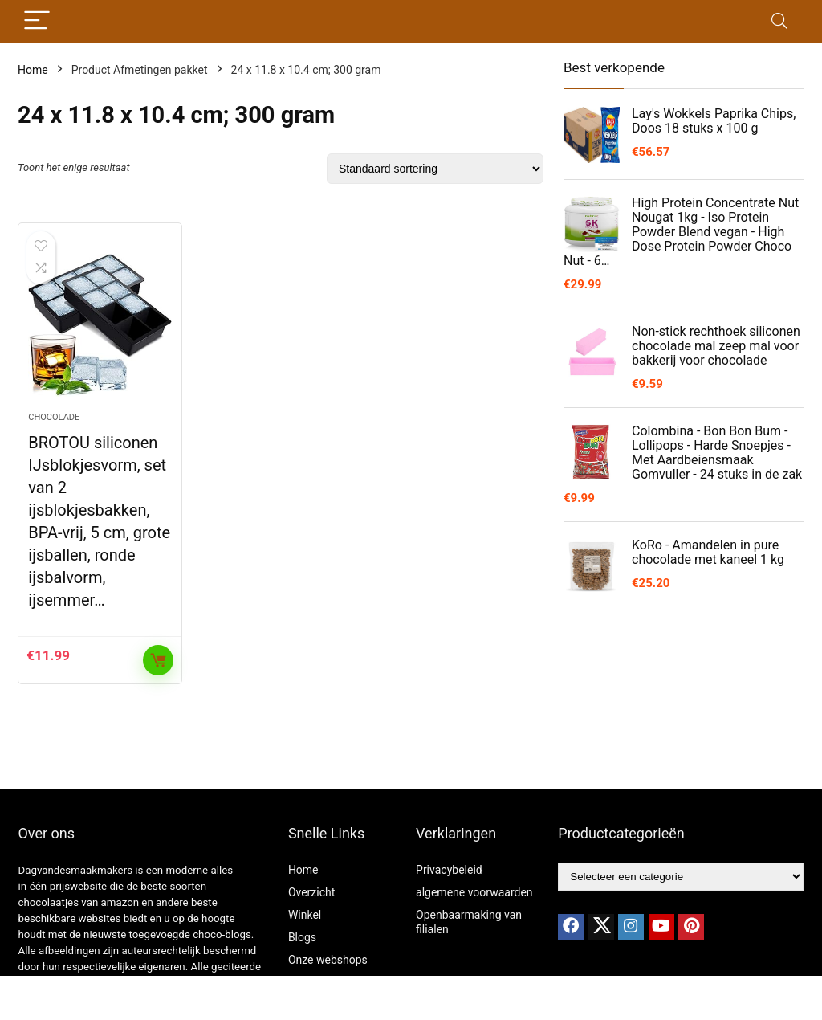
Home (33, 69)
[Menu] (37, 21)
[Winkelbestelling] (435, 168)
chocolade (53, 417)
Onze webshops (328, 959)
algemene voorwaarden (474, 892)
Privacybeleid (449, 869)
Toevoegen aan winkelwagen (158, 660)
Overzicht (311, 892)
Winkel (304, 914)
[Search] (779, 21)
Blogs (302, 937)
